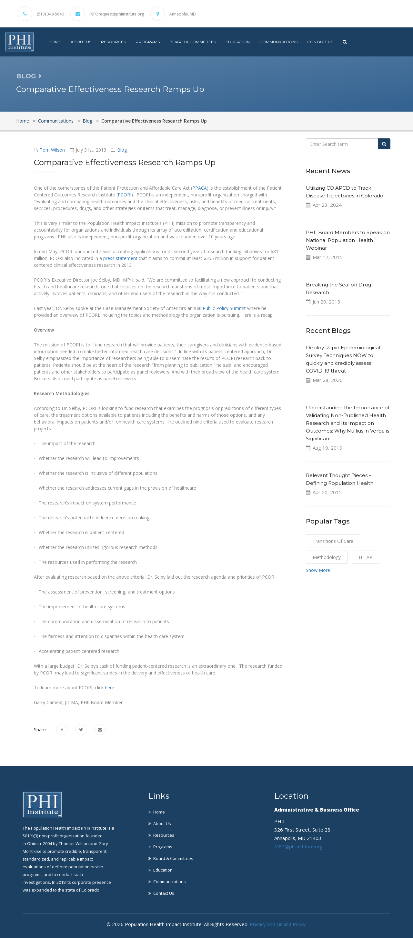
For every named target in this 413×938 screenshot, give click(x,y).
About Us (81, 41)
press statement (120, 258)
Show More (318, 570)
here (109, 687)
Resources (113, 41)
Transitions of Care (333, 541)
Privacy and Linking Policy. (278, 924)
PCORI (124, 195)
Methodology (327, 557)
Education (238, 41)
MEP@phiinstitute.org (298, 846)
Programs (148, 41)
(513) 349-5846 (50, 14)
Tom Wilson (52, 150)
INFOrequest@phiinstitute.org (116, 14)
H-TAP (365, 557)
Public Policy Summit (224, 308)
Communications (278, 41)
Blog (87, 121)
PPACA (199, 188)
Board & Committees (192, 41)
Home (54, 41)
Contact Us (320, 41)
